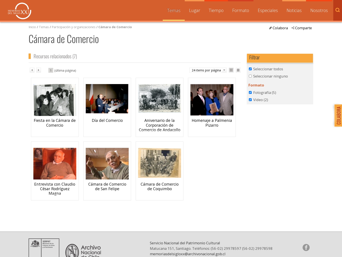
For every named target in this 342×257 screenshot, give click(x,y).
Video (260, 99)
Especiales (268, 10)
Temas (173, 10)
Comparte (303, 27)
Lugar (194, 10)
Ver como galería (231, 70)
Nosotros (319, 10)
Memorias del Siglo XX (20, 11)
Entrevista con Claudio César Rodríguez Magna (54, 188)
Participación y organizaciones (74, 27)
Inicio (32, 27)
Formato (240, 10)
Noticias (294, 10)
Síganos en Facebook (306, 247)
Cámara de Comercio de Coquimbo (160, 186)
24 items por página (206, 70)
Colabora (280, 27)
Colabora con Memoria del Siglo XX (337, 115)
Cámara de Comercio (115, 27)
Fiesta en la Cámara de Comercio (55, 123)
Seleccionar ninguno (270, 76)
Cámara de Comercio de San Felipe (107, 186)
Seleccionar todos (268, 68)
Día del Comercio (107, 120)
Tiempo (216, 10)
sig (38, 70)
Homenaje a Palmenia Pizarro (212, 123)
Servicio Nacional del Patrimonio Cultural (185, 242)
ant (32, 70)
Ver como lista (238, 70)
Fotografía (264, 92)
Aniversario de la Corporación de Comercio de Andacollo (159, 125)
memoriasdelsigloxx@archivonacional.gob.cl (188, 253)
